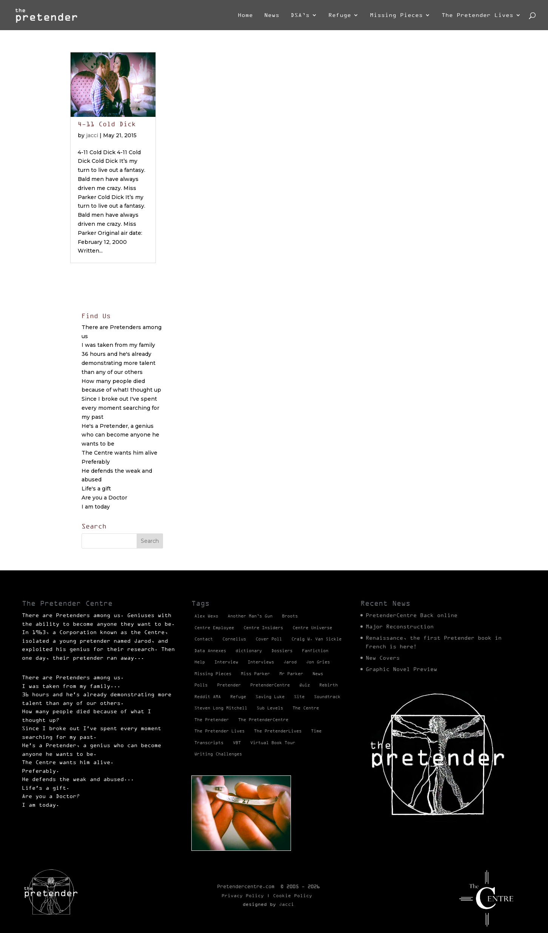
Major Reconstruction (400, 627)
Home (245, 15)
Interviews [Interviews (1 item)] (261, 662)
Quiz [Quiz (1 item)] (304, 685)
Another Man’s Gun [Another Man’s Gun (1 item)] (250, 616)
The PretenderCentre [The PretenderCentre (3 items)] (263, 719)
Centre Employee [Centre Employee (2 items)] (214, 627)
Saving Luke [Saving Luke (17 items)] (270, 696)
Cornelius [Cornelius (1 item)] (234, 639)
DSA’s (300, 15)
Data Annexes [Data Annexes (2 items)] (210, 650)
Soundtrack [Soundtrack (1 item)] (327, 696)
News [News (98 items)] (317, 673)
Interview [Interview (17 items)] (226, 662)
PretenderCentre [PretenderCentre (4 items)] (270, 685)
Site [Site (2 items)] (299, 696)
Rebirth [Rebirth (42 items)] (328, 685)
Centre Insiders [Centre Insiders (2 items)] (263, 627)
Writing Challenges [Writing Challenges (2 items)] (218, 754)
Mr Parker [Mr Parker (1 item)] (291, 673)
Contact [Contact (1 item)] (203, 639)
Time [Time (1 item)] (316, 731)
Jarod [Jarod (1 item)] (290, 662)
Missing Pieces (396, 15)
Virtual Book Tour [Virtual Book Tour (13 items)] (272, 742)
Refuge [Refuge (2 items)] (238, 696)
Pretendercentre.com (245, 886)
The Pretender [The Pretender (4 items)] (211, 719)
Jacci (286, 904)
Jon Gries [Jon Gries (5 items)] (318, 662)
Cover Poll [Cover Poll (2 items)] (269, 639)
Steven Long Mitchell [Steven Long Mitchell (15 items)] (220, 708)
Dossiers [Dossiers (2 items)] (281, 650)
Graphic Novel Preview (401, 669)
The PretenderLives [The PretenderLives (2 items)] (278, 731)
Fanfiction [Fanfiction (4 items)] (315, 650)
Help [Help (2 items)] (199, 662)
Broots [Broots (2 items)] (290, 616)
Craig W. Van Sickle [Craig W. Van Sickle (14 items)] (316, 639)
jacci (92, 135)
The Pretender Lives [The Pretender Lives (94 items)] (219, 731)
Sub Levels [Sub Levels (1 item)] (270, 708)
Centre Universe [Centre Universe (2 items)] (312, 627)
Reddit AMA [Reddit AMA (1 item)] (207, 696)
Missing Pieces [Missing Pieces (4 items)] (212, 673)
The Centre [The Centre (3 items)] (305, 708)
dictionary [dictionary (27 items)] (249, 650)
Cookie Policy (292, 895)
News (271, 15)
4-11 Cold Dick (107, 124)
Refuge (339, 15)
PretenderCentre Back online (411, 615)
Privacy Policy (243, 895)
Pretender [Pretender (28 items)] (229, 685)
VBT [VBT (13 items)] (237, 742)
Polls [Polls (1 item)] (201, 685)
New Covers (383, 658)
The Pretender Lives (477, 15)
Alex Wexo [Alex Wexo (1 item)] (206, 616)
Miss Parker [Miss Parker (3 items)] (255, 673)
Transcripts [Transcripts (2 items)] (208, 742)
